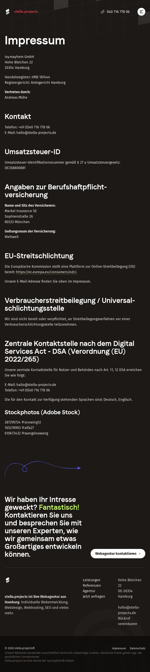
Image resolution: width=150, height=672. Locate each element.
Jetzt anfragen (94, 596)
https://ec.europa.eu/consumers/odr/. (46, 272)
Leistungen (91, 580)
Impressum (119, 648)
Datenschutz (137, 648)
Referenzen (92, 585)
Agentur (89, 591)
